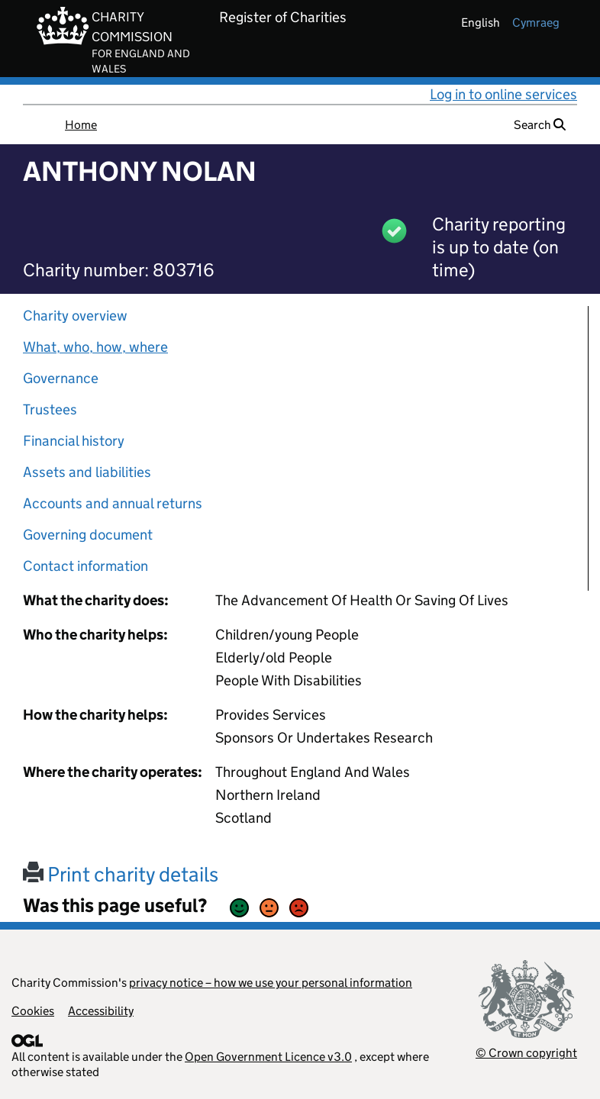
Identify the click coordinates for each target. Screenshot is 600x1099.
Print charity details (120, 874)
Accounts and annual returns (112, 503)
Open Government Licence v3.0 (268, 1056)
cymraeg (536, 22)
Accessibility (101, 1011)
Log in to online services (503, 94)
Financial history (73, 441)
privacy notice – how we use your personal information (270, 982)
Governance (60, 378)
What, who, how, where (95, 347)
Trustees (50, 409)
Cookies (32, 1011)
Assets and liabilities (87, 472)
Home (81, 125)
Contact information (85, 566)
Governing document (88, 534)
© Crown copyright (526, 1053)
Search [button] (540, 125)
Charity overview (75, 315)
